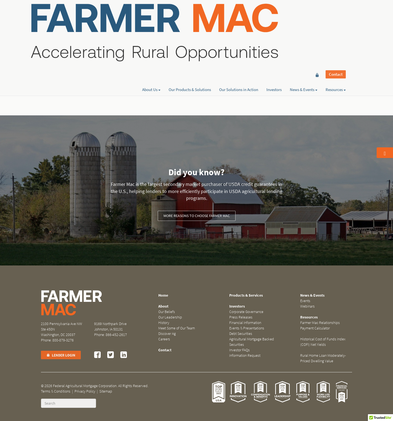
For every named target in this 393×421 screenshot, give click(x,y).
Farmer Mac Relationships (320, 322)
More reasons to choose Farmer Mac (196, 215)
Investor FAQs (239, 350)
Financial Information (245, 322)
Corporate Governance (246, 311)
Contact (336, 14)
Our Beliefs (166, 311)
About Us (151, 24)
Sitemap (105, 391)
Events (305, 300)
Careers (164, 339)
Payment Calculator (315, 328)
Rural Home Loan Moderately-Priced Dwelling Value (323, 358)
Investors (274, 24)
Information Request (244, 355)
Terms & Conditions (55, 391)
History (163, 322)
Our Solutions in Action (238, 24)
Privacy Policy (85, 391)
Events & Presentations (246, 328)
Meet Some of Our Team (176, 328)
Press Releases (240, 317)
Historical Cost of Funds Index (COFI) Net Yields (323, 342)
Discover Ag (167, 333)
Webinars (307, 306)
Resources (336, 24)
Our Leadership (170, 317)
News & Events (303, 24)
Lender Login (60, 355)
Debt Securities (240, 333)
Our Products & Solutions (190, 24)
